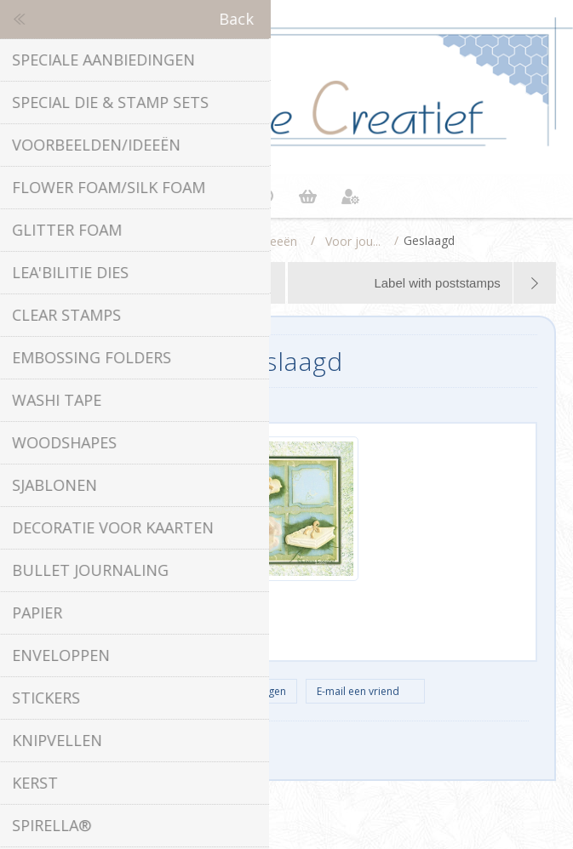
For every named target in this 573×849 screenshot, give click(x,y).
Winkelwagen (308, 196)
